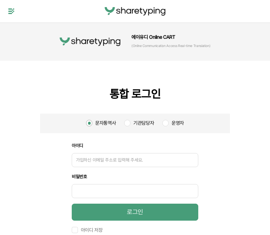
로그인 (135, 212)
